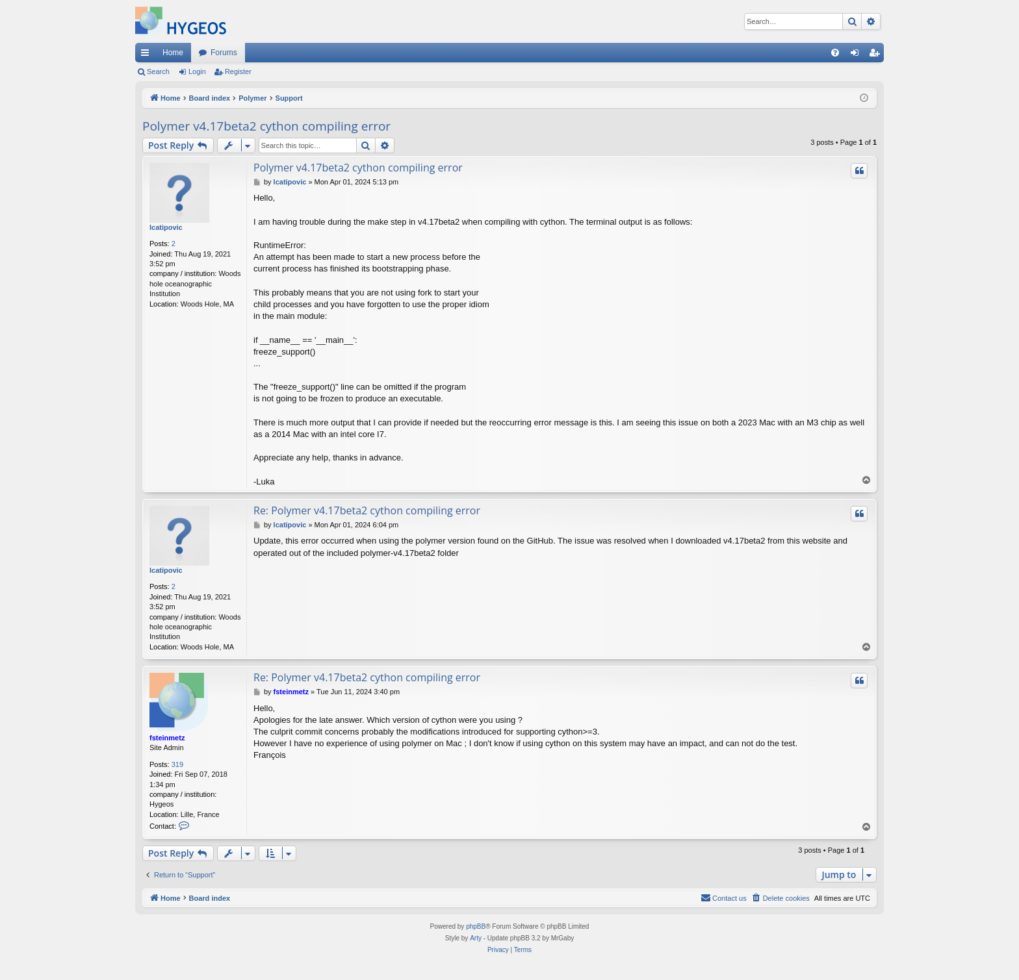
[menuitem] (835, 52)
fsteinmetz (167, 738)
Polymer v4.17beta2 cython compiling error (266, 126)
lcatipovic (166, 227)
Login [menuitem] (857, 55)
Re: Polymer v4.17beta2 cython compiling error (366, 510)
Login (197, 71)
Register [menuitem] (877, 55)
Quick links (147, 55)
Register (238, 71)
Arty (476, 938)
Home (172, 52)
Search (158, 71)
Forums (224, 52)
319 (177, 764)
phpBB (475, 926)
